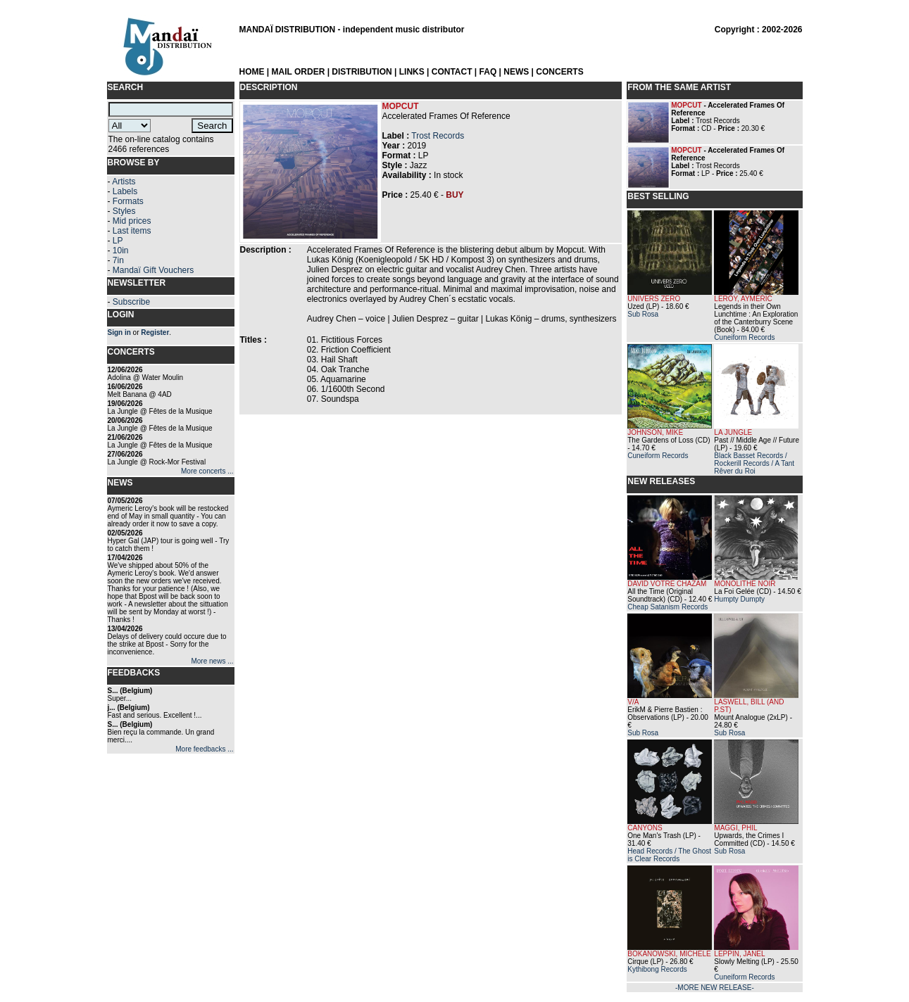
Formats (128, 201)
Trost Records (437, 136)
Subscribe (131, 302)
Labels (125, 191)
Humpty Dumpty (739, 599)
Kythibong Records (657, 969)
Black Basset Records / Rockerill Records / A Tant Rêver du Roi (754, 463)
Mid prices (132, 221)
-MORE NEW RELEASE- (714, 987)
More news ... (212, 661)
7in (118, 260)
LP (118, 241)
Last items (132, 231)
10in (121, 250)
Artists (123, 181)
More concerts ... (207, 471)
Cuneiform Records (744, 337)
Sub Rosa (642, 314)
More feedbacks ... (204, 749)
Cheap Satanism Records (667, 607)
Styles (124, 211)
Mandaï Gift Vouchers (153, 270)
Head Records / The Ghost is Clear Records (669, 855)
